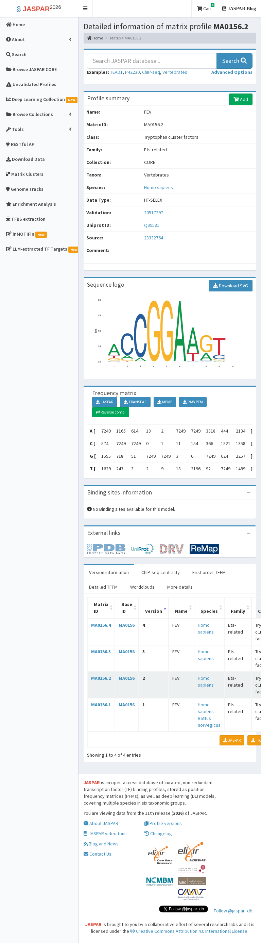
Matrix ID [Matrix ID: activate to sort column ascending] (101, 607)
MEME (164, 401)
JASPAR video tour (105, 833)
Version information (109, 572)
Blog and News (101, 844)
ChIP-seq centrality (160, 572)
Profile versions (163, 823)
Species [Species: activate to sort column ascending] (209, 611)
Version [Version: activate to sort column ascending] (153, 611)
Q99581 (152, 225)
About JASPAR (101, 823)
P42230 (132, 72)
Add (240, 99)
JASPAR (104, 401)
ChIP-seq (151, 72)
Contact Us (97, 854)
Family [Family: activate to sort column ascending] (238, 611)
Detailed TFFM (103, 587)
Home (95, 37)
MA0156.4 (101, 625)
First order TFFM (209, 572)
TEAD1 (116, 72)
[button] (85, 8)
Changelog (158, 833)
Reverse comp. (110, 412)
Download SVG (230, 286)
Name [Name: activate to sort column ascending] (181, 611)
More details (180, 587)
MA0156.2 (101, 678)
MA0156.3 (101, 652)
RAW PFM (193, 401)
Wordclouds (142, 587)
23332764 (153, 238)
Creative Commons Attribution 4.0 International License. (189, 931)
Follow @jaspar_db (233, 911)
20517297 (153, 212)
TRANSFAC (135, 401)
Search (234, 61)
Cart (205, 7)
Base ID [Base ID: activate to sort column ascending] (126, 607)
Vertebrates (174, 72)
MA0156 (127, 625)
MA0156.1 (101, 705)
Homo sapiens (158, 187)
